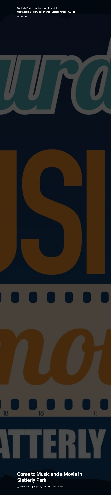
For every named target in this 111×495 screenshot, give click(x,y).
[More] (74, 12)
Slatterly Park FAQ (61, 11)
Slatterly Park (24, 487)
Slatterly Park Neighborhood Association (38, 8)
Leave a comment (57, 487)
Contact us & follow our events (33, 11)
